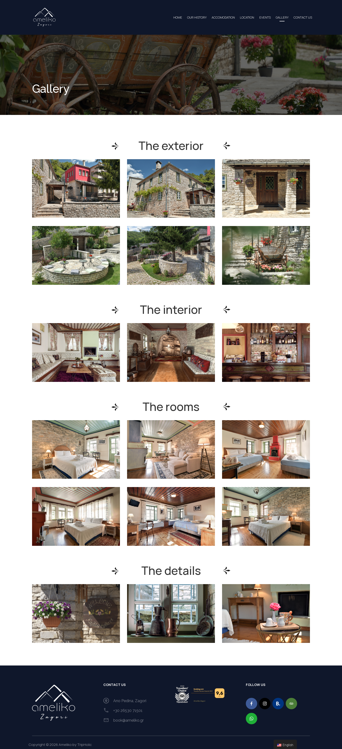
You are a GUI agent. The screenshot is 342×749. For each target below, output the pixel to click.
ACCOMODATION (202, 15)
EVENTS (252, 15)
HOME (147, 15)
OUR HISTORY (171, 15)
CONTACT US (299, 15)
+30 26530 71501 (127, 706)
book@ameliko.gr (128, 716)
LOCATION (230, 15)
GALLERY (274, 15)
